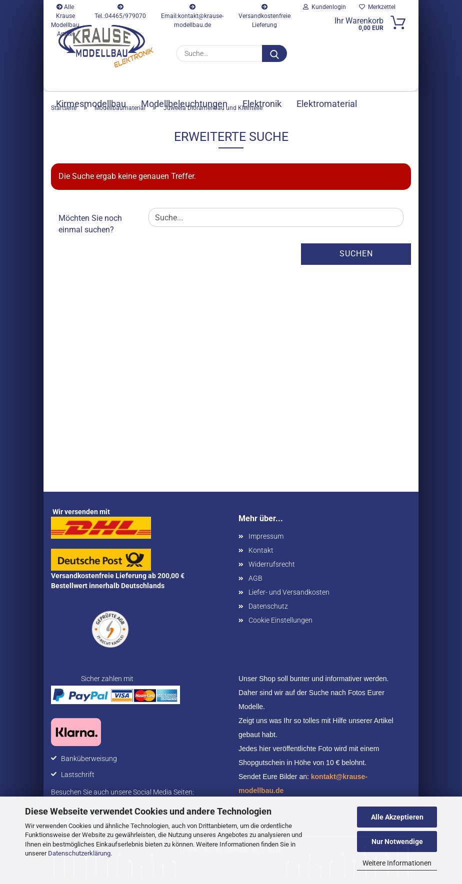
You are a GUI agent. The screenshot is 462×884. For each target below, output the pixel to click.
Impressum (266, 543)
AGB (255, 585)
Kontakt (261, 557)
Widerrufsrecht (271, 571)
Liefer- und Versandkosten (289, 599)
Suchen (356, 260)
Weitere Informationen (397, 863)
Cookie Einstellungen (280, 627)
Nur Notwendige (397, 842)
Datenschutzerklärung (79, 853)
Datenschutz (268, 613)
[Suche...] (274, 53)
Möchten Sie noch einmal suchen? (90, 230)
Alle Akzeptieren (397, 817)
